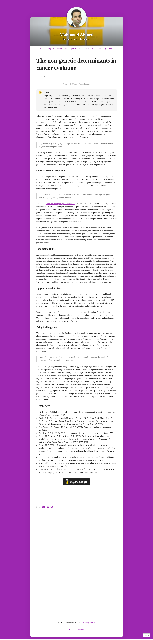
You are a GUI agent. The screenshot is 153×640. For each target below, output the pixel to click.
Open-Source (75, 48)
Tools (146, 635)
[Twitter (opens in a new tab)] (51, 608)
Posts (111, 48)
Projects (50, 48)
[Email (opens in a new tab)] (43, 608)
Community (101, 48)
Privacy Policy (89, 623)
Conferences (88, 48)
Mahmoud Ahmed (76, 34)
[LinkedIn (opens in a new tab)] (47, 608)
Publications (62, 48)
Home (42, 48)
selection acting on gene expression (60, 281)
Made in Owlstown (76, 630)
